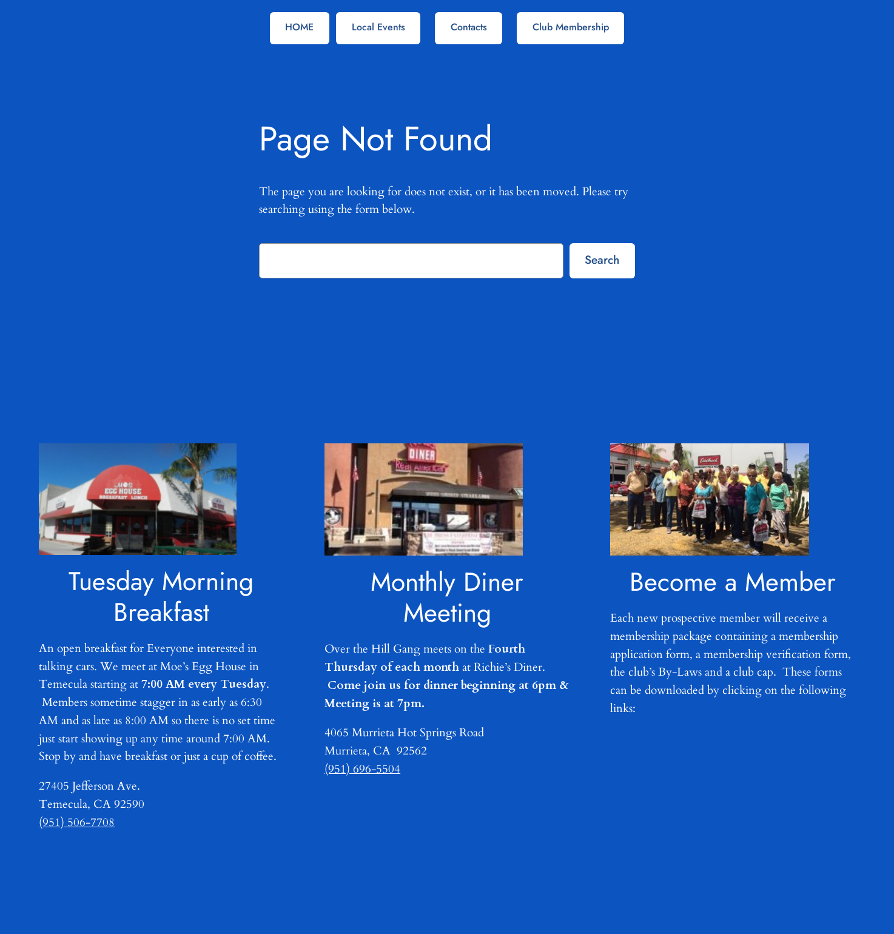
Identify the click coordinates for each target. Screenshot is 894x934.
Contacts (469, 27)
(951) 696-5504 (362, 769)
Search (602, 259)
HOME (299, 27)
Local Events (378, 27)
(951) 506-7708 (77, 822)
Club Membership (571, 27)
